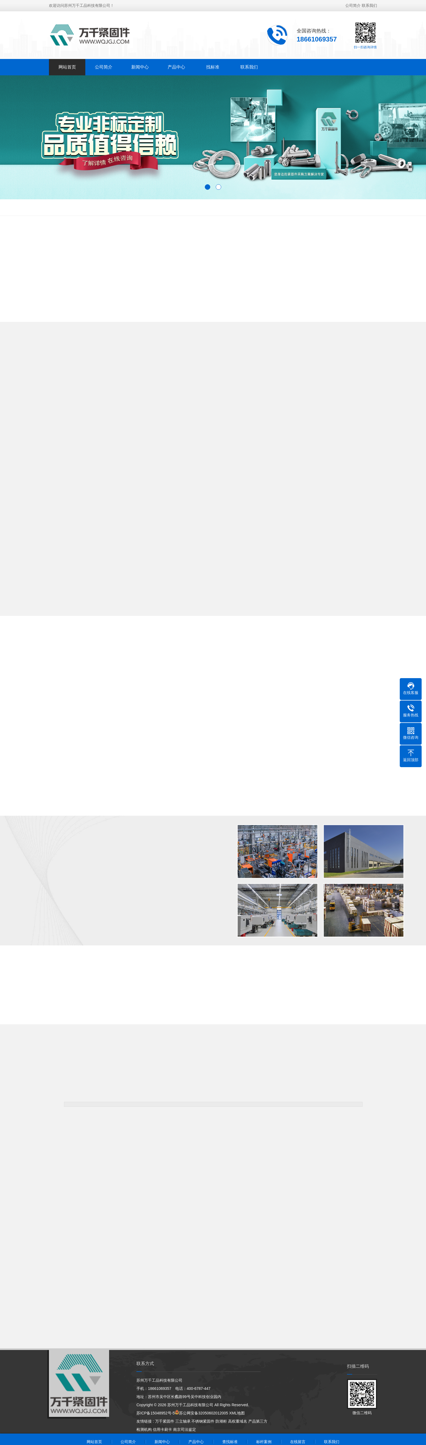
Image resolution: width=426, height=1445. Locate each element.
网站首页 (67, 67)
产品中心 (176, 67)
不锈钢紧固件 (202, 1421)
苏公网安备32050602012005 (203, 1413)
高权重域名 (237, 1421)
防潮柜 (221, 1421)
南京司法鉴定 (184, 1429)
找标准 (212, 67)
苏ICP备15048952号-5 (155, 1413)
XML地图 (237, 1413)
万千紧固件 (164, 1421)
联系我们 (369, 5)
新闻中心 (140, 67)
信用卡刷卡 (162, 1429)
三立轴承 (183, 1421)
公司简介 (353, 5)
